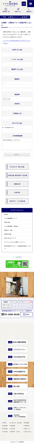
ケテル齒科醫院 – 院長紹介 (11, 226)
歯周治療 (5, 425)
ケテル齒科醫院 (17, 257)
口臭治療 (5, 431)
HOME (6, 214)
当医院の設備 (7, 234)
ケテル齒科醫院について (10, 218)
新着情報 (27, 425)
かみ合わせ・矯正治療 (16, 422)
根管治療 (5, 428)
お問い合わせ (28, 431)
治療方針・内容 (8, 230)
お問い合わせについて (10, 238)
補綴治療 (13, 425)
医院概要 (27, 422)
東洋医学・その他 (15, 431)
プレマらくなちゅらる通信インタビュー (14, 242)
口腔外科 (13, 428)
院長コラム (27, 428)
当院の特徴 (7, 222)
